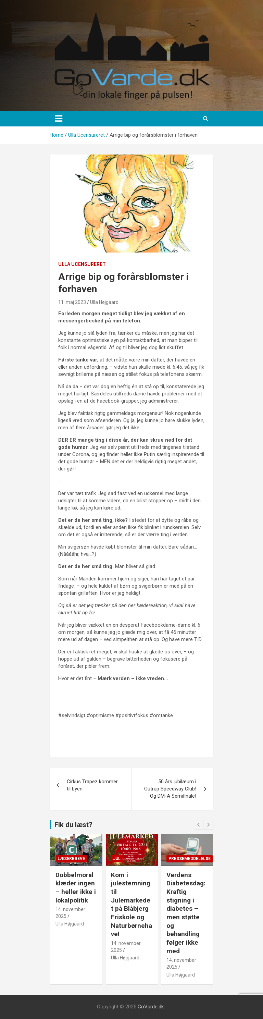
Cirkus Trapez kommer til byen (92, 785)
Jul (117, 858)
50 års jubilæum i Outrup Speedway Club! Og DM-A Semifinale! (170, 788)
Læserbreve (71, 858)
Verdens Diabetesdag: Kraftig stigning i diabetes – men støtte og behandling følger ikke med (185, 913)
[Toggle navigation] (58, 118)
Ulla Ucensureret (82, 264)
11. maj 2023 (72, 302)
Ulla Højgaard (104, 302)
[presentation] (198, 825)
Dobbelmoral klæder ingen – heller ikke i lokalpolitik (75, 887)
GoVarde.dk (151, 1007)
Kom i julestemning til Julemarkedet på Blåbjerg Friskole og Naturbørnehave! (131, 904)
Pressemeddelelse (189, 858)
